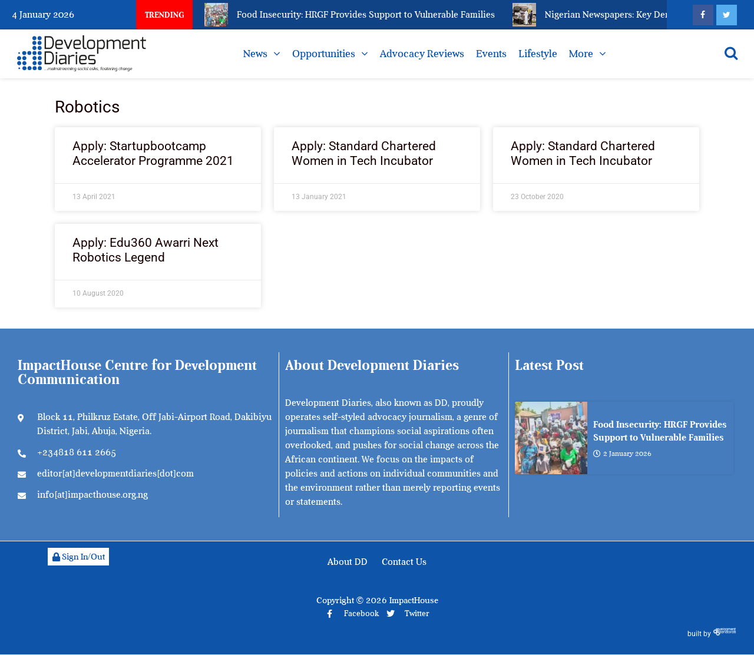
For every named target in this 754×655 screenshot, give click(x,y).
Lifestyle (537, 53)
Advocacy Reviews (422, 53)
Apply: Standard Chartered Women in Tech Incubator (364, 153)
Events (491, 53)
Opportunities (323, 53)
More (581, 53)
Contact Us (404, 562)
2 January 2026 (622, 453)
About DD (348, 562)
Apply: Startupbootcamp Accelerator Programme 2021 (153, 153)
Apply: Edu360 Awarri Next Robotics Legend (145, 250)
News (255, 53)
